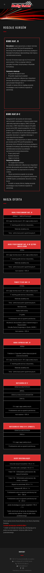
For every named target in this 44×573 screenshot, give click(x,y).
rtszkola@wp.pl (22, 566)
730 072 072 (20, 563)
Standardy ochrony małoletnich (22, 570)
